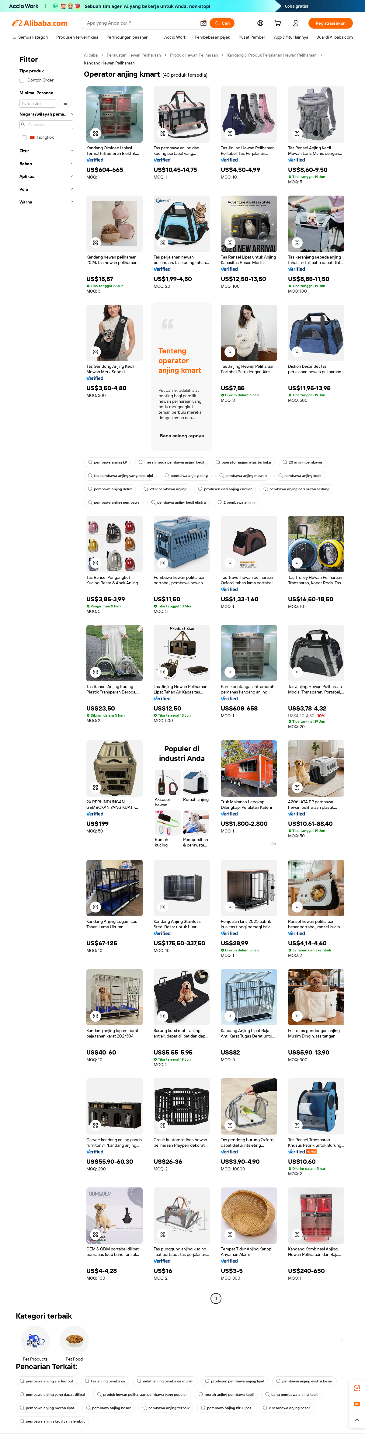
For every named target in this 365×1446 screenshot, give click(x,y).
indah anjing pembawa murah (165, 1381)
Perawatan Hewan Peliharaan (134, 55)
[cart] (278, 24)
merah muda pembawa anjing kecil (171, 462)
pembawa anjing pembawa (114, 502)
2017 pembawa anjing (165, 489)
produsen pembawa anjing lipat (235, 1381)
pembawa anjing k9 (107, 462)
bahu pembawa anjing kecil (291, 1394)
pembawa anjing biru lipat (226, 1408)
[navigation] (46, 677)
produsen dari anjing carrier (225, 489)
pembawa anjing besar (108, 1408)
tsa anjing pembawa (105, 1381)
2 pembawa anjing (236, 502)
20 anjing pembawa (302, 462)
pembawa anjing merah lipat (47, 1408)
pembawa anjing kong (186, 475)
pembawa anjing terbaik (165, 1408)
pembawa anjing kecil (299, 475)
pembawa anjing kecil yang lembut (52, 1421)
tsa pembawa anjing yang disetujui (120, 475)
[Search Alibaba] (141, 23)
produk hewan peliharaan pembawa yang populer (142, 1394)
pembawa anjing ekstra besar (304, 1381)
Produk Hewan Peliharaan (194, 55)
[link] (357, 1388)
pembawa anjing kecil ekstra (178, 502)
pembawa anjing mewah (243, 475)
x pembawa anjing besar (286, 1408)
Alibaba (91, 55)
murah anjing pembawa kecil (226, 1394)
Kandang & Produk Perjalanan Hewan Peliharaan (272, 55)
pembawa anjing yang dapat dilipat (52, 1394)
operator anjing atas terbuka (243, 462)
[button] (203, 23)
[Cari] (222, 23)
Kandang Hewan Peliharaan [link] (109, 63)
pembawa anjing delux (110, 489)
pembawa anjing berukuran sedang (296, 489)
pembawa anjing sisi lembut (46, 1381)
